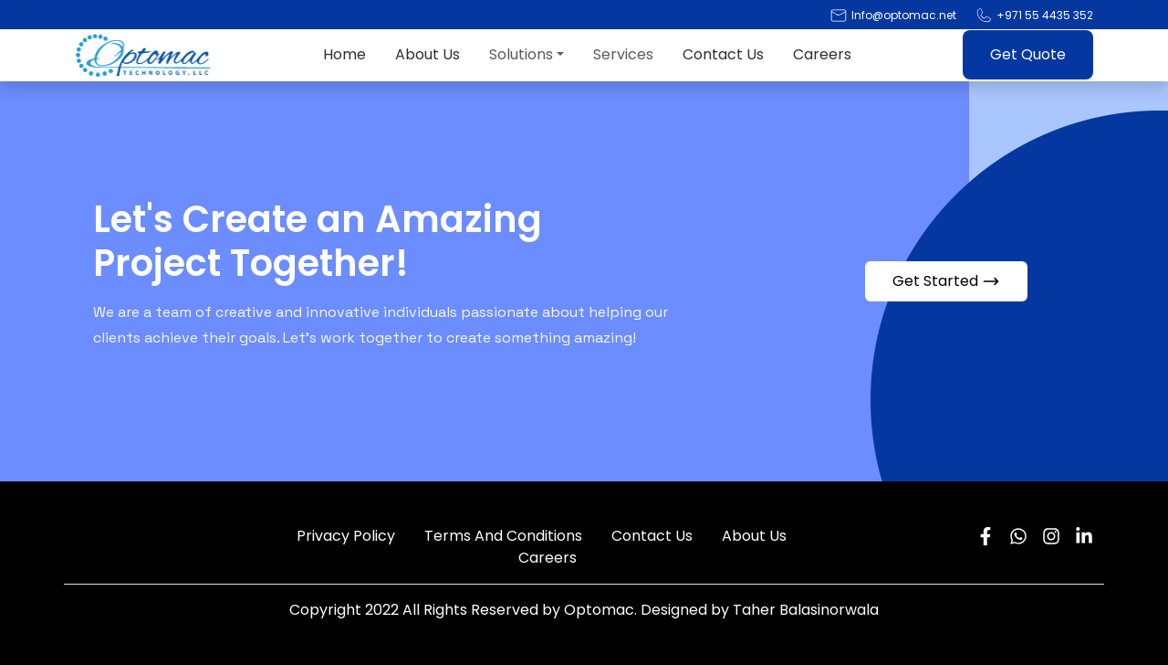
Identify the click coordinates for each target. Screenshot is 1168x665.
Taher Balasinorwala (806, 609)
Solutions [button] (521, 54)
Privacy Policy (346, 535)
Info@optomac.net (903, 15)
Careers (822, 54)
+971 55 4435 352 (1044, 15)
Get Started (946, 280)
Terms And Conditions (503, 535)
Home (344, 54)
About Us (427, 54)
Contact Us (723, 54)
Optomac (599, 609)
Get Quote (1028, 54)
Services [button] (623, 54)
